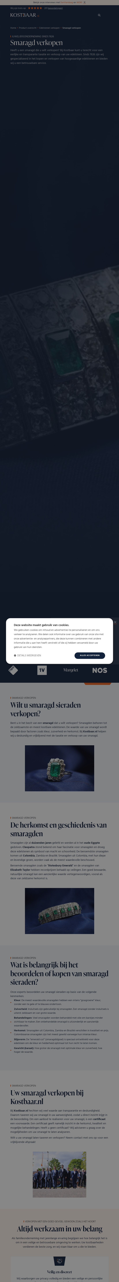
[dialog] (59, 641)
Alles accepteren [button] (90, 655)
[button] (27, 655)
